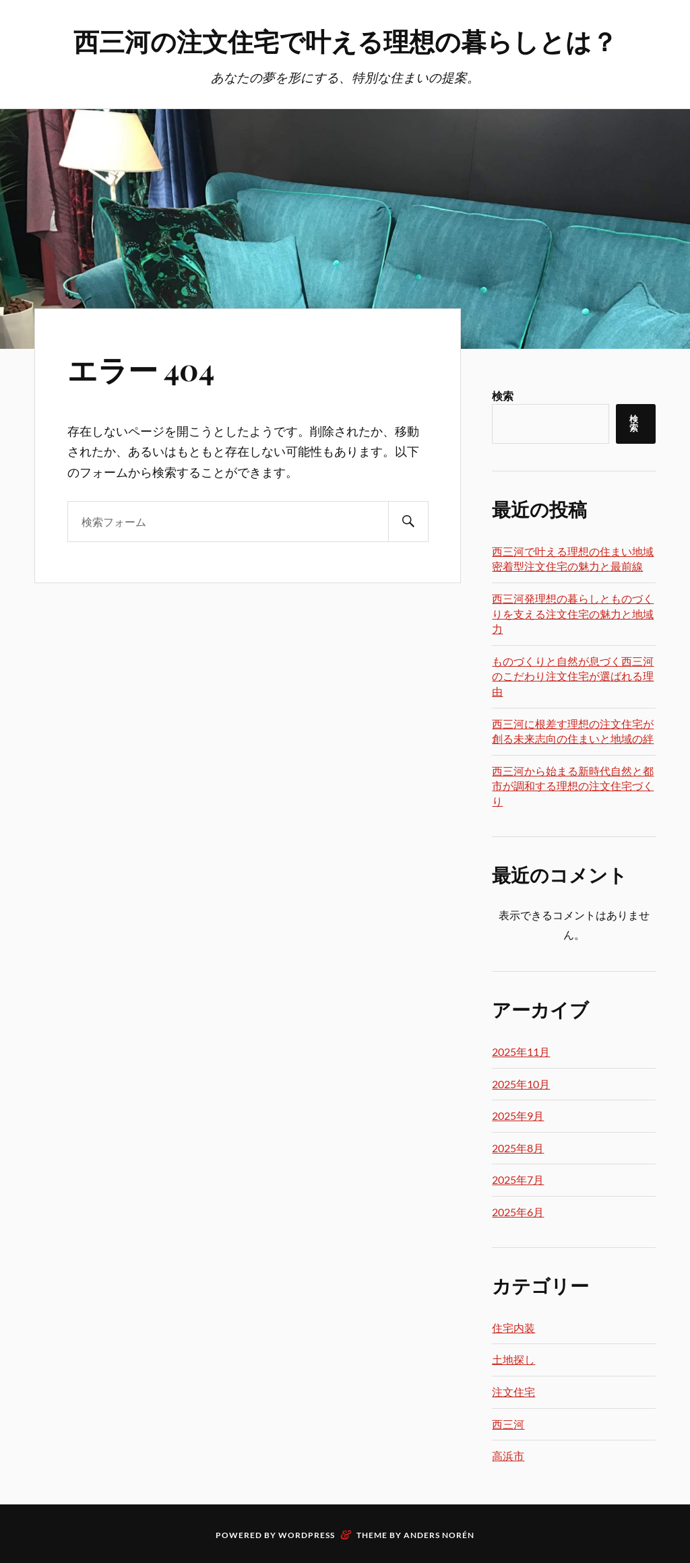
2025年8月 (518, 1147)
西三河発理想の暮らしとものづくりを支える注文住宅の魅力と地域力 (573, 613)
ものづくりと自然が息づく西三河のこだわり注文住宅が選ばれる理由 (573, 676)
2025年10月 (521, 1083)
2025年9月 (518, 1115)
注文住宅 (513, 1391)
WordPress (306, 1535)
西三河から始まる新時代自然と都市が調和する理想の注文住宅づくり (573, 785)
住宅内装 (513, 1327)
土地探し (513, 1359)
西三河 (508, 1424)
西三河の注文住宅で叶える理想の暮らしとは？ (345, 41)
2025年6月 (518, 1211)
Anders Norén (439, 1535)
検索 (502, 395)
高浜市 (508, 1455)
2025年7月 (518, 1179)
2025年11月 (521, 1051)
